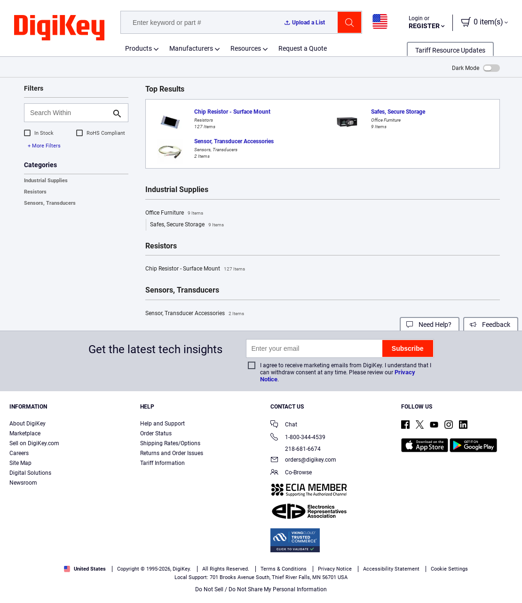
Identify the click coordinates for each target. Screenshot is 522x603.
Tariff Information (162, 463)
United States (85, 569)
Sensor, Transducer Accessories (194, 313)
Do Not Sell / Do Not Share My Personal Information (261, 589)
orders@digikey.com (303, 460)
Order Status (156, 433)
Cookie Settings (449, 569)
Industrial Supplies (46, 180)
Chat (283, 425)
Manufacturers (191, 48)
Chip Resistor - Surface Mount (195, 269)
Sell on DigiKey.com (34, 443)
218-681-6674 (295, 449)
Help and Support (162, 423)
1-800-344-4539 (297, 437)
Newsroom (23, 482)
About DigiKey (27, 423)
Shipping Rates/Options (170, 443)
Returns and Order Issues (171, 453)
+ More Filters (44, 146)
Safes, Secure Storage (187, 225)
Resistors (35, 191)
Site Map (20, 463)
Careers (19, 453)
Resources (245, 48)
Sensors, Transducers (50, 203)
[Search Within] (68, 113)
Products (138, 48)
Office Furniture (174, 213)
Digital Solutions (30, 473)
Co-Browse (291, 473)
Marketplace (24, 433)
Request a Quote (302, 48)
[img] (59, 28)
